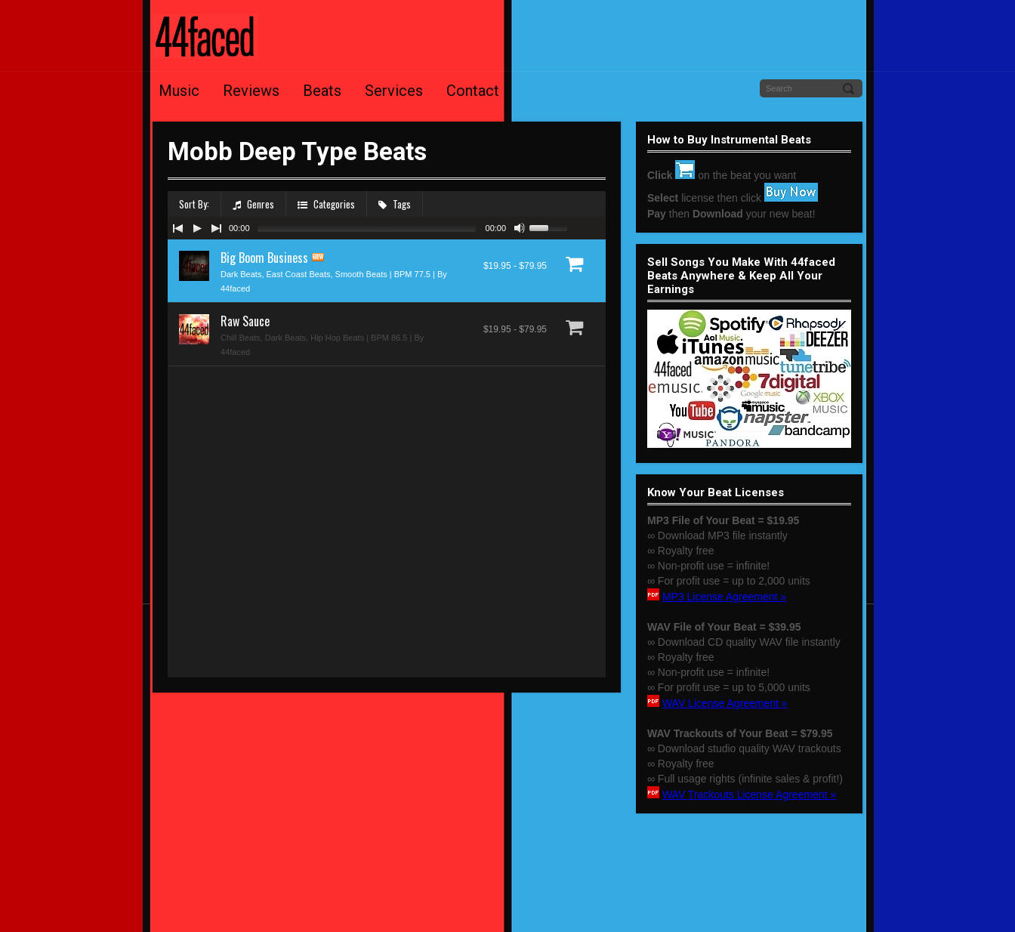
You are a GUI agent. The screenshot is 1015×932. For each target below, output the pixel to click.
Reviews (251, 91)
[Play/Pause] (197, 228)
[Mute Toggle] (520, 228)
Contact (472, 91)
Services (394, 91)
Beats (322, 91)
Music (179, 91)
